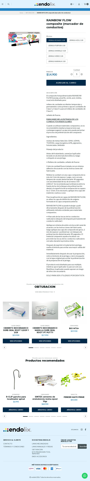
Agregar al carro (66, 83)
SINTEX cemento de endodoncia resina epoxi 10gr (45, 399)
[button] (31, 347)
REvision (49, 36)
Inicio (21, 12)
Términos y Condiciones (13, 447)
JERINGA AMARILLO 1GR (57, 51)
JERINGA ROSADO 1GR (56, 40)
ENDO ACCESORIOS (39, 456)
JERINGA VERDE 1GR (55, 56)
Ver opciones (16, 341)
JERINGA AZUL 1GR (76, 40)
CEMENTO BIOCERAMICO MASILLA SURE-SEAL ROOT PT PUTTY (45, 330)
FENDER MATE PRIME (74, 397)
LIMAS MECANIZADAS (40, 444)
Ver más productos (45, 292)
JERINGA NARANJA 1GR (57, 61)
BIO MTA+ (74, 328)
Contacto (7, 444)
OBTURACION (29, 12)
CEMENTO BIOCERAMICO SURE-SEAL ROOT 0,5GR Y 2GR (16, 330)
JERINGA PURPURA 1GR (56, 45)
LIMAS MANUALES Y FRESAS (42, 447)
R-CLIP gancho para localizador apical (16, 398)
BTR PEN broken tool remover (41, 452)
